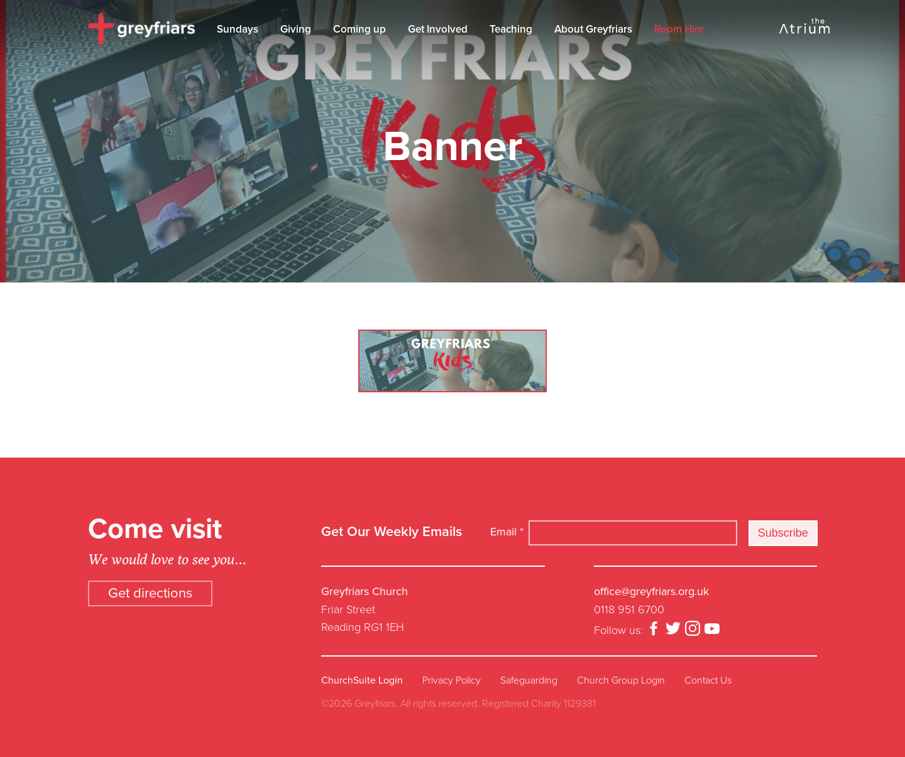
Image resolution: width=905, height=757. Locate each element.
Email (507, 532)
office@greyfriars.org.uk (651, 591)
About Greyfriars (593, 29)
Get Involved (438, 29)
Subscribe (783, 533)
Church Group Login (621, 680)
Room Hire (679, 29)
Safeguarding (528, 680)
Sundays (237, 29)
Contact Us (708, 680)
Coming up (359, 29)
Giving (295, 29)
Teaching (511, 29)
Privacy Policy (451, 680)
